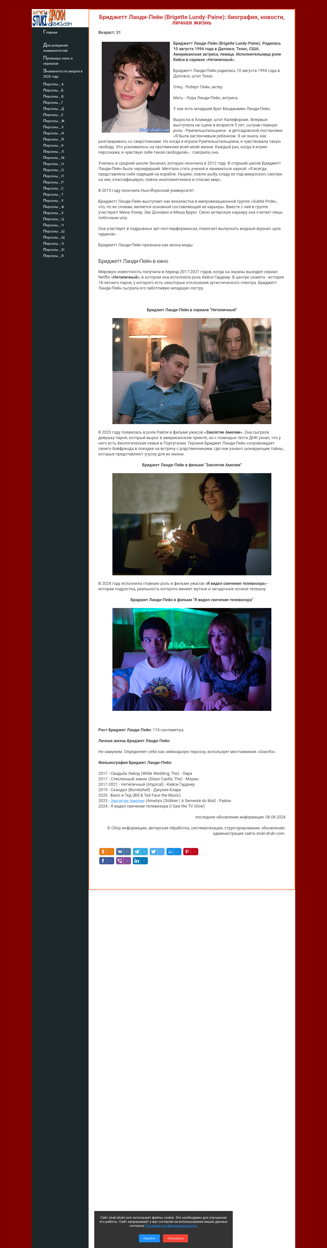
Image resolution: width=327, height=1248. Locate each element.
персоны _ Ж (53, 120)
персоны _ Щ (54, 237)
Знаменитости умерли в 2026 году (63, 73)
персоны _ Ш (53, 231)
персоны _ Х (53, 212)
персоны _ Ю (53, 249)
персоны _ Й (53, 139)
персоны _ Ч (53, 224)
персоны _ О (53, 169)
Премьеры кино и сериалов (58, 60)
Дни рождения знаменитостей (55, 47)
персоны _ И (53, 133)
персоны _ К (53, 145)
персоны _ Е (53, 114)
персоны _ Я (53, 255)
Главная (50, 32)
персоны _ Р (53, 182)
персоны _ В (53, 96)
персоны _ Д (53, 108)
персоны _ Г (53, 102)
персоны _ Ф (53, 206)
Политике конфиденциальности (170, 1226)
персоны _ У (53, 200)
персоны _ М (53, 157)
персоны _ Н (53, 163)
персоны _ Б (53, 90)
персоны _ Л (53, 151)
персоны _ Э (53, 243)
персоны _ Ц (53, 218)
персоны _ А (53, 83)
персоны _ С (53, 188)
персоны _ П (53, 175)
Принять (149, 1238)
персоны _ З (53, 126)
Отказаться (175, 1238)
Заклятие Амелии (127, 800)
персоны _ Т (53, 194)
